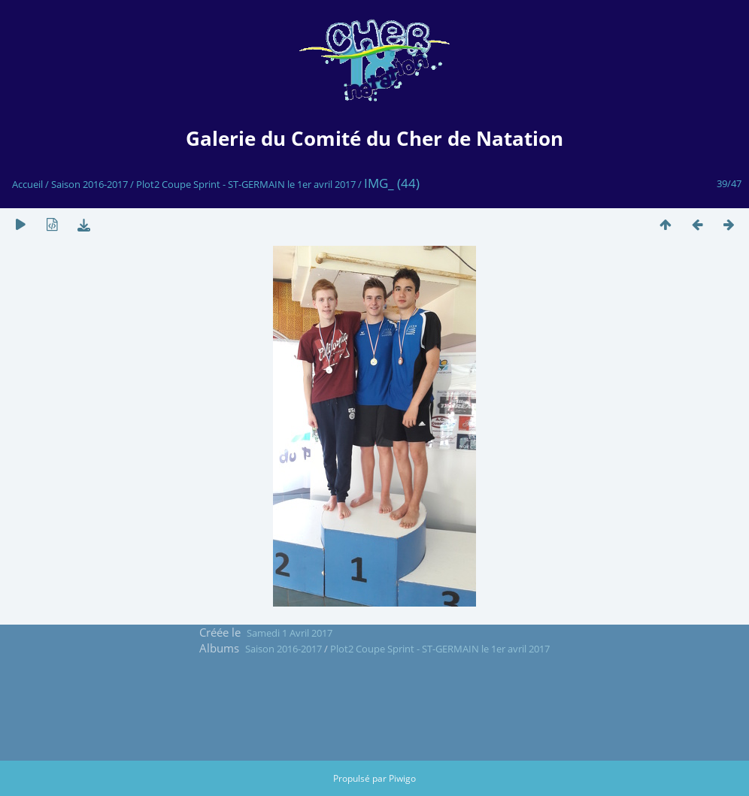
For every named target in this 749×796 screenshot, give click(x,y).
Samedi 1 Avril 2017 (289, 633)
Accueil (27, 184)
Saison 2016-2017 (89, 184)
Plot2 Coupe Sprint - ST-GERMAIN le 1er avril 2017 (246, 184)
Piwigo (402, 778)
